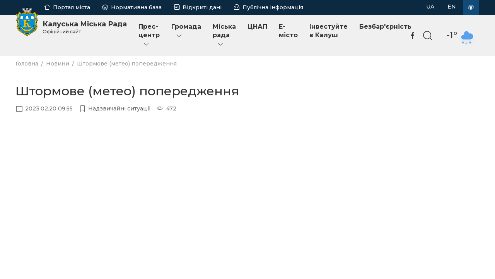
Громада (186, 31)
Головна (26, 63)
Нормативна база (136, 7)
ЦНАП (257, 26)
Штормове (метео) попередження (127, 63)
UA (430, 6)
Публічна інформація (272, 7)
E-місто (288, 31)
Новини (57, 63)
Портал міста (71, 7)
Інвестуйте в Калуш (328, 31)
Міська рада (224, 35)
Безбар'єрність (385, 26)
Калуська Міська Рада (85, 27)
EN (451, 6)
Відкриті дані (202, 7)
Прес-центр (149, 35)
